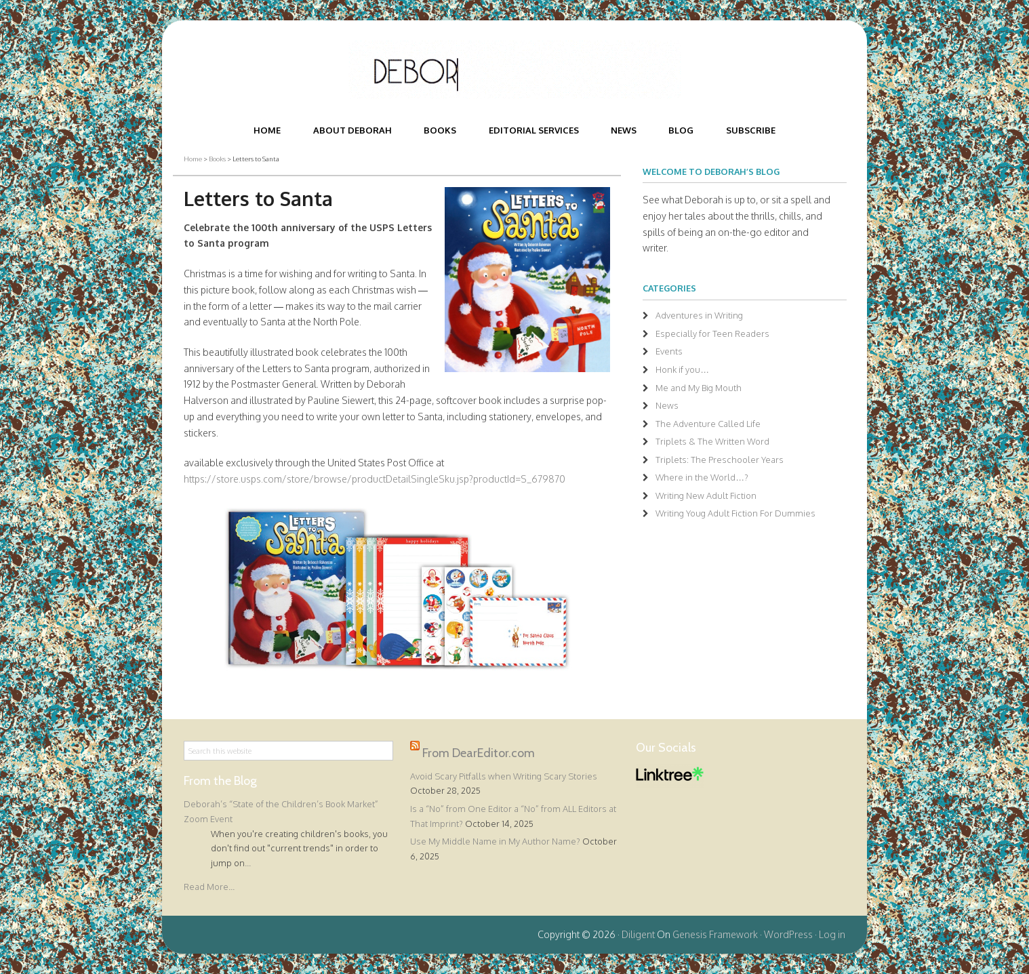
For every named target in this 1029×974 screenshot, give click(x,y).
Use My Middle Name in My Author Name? (495, 841)
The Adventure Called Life (708, 423)
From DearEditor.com (478, 752)
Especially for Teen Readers (712, 333)
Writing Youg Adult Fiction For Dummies (735, 513)
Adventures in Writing (699, 315)
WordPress (788, 934)
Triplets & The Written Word (712, 441)
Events (669, 351)
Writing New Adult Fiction (705, 495)
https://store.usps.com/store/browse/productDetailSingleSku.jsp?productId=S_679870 (374, 479)
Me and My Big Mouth (698, 387)
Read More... (209, 886)
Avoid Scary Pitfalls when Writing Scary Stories (503, 776)
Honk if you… (682, 369)
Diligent (638, 934)
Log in (832, 934)
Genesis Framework (715, 934)
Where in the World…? (701, 477)
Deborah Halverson (514, 69)
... (248, 862)
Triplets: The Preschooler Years (719, 459)
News (667, 405)
